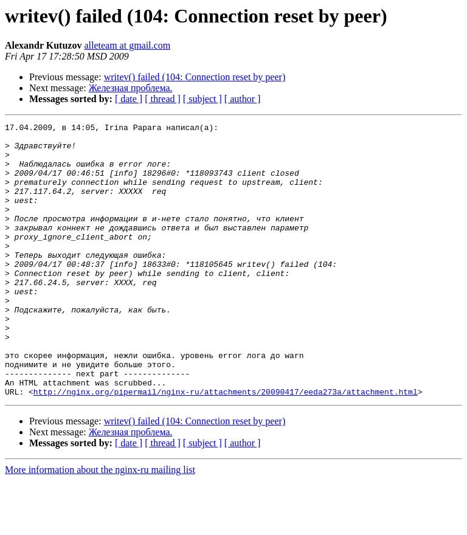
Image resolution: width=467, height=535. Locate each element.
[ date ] (128, 99)
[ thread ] (163, 99)
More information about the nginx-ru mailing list (100, 524)
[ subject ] (202, 99)
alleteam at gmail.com (127, 45)
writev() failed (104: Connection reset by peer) (195, 77)
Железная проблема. (131, 88)
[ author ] (242, 99)
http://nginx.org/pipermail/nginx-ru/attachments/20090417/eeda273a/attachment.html (225, 446)
